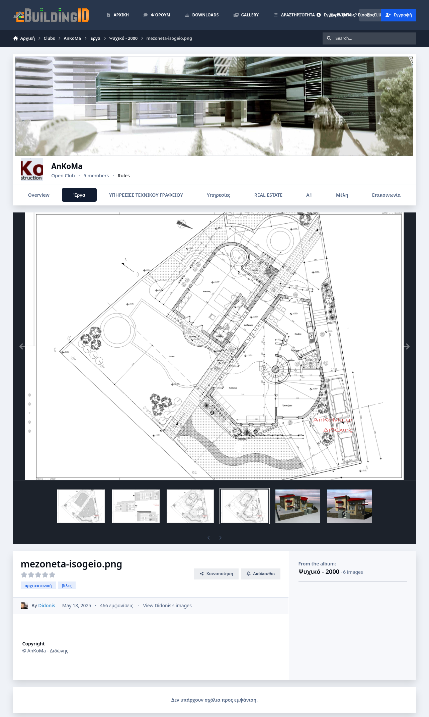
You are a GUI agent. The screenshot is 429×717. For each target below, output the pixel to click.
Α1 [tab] (309, 195)
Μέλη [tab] (342, 195)
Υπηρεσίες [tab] (219, 195)
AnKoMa (82, 166)
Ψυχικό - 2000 (319, 571)
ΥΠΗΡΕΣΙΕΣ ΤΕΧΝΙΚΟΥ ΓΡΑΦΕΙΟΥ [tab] (146, 195)
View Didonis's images (167, 605)
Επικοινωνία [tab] (386, 195)
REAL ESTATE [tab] (268, 195)
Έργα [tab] (79, 195)
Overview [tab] (39, 195)
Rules (140, 175)
